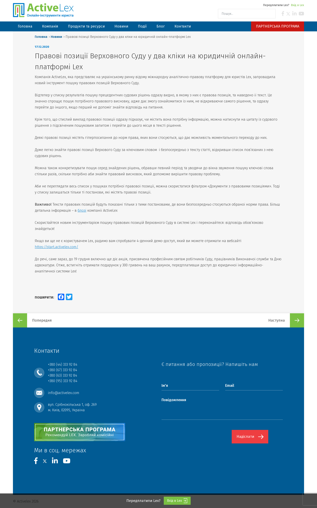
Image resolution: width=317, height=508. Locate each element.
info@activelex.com (63, 393)
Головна (41, 37)
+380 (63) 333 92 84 (62, 375)
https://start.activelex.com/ (56, 247)
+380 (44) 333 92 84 (62, 364)
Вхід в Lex (297, 5)
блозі (82, 210)
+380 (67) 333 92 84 (62, 370)
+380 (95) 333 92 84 (62, 381)
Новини (56, 37)
